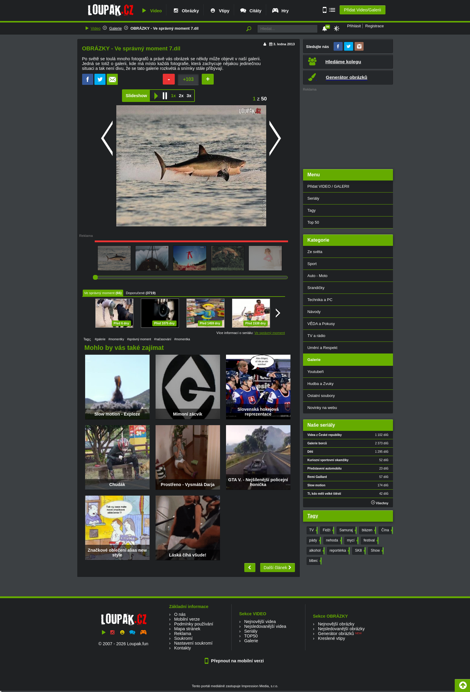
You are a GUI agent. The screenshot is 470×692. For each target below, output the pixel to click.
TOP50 (250, 636)
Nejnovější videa (260, 621)
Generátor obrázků (336, 633)
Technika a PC (320, 299)
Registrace (374, 26)
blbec (315, 561)
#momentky (116, 339)
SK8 (359, 550)
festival (370, 540)
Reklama (182, 633)
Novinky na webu (322, 407)
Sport (312, 263)
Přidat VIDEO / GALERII (329, 186)
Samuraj (347, 530)
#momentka (182, 339)
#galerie (100, 339)
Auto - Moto (318, 275)
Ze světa (315, 251)
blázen (368, 530)
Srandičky (316, 287)
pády (314, 540)
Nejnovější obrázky (336, 624)
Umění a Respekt (323, 347)
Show (376, 550)
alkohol (316, 550)
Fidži (328, 530)
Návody (314, 311)
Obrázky (185, 10)
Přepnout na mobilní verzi (235, 660)
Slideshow (136, 95)
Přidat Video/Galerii (362, 9)
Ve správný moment (99, 293)
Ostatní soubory (321, 395)
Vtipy (219, 10)
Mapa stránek (187, 628)
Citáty (250, 10)
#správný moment (139, 339)
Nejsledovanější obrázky (341, 628)
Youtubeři (316, 371)
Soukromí (183, 638)
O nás (180, 614)
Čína (386, 530)
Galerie (115, 28)
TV (313, 530)
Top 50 (313, 222)
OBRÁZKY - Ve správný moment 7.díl (164, 28)
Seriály (314, 198)
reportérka (339, 550)
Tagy (312, 210)
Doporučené (135, 293)
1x (173, 95)
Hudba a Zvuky (321, 383)
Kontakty (182, 648)
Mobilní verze (187, 619)
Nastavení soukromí (193, 643)
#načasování (162, 339)
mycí (352, 540)
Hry (280, 10)
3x (188, 95)
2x (181, 95)
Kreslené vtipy (331, 638)
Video (151, 10)
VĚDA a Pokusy (321, 323)
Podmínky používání (193, 624)
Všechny (379, 502)
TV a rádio (317, 335)
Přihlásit (354, 26)
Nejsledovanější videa (265, 626)
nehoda (333, 540)
